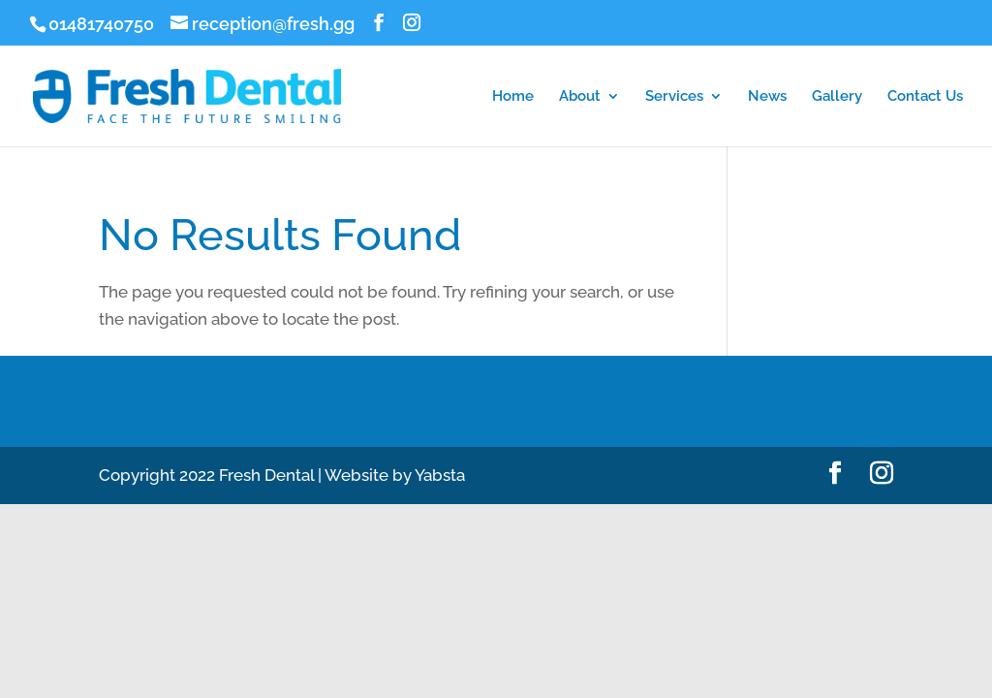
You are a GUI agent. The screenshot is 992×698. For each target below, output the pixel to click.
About (580, 97)
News (767, 97)
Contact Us (925, 97)
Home (513, 97)
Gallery (837, 97)
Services (674, 97)
